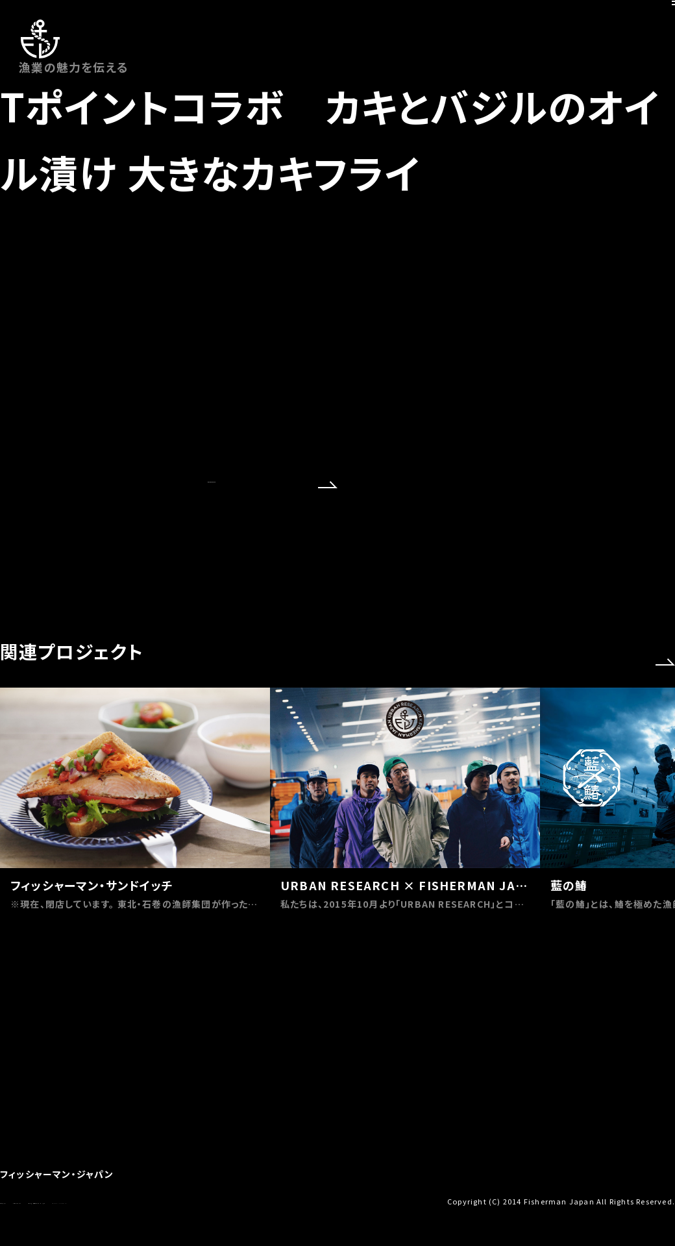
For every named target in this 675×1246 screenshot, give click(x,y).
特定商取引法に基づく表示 (139, 1200)
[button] (665, 794)
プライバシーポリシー (229, 1200)
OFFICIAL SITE (273, 617)
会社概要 (16, 1200)
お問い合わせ (62, 1200)
